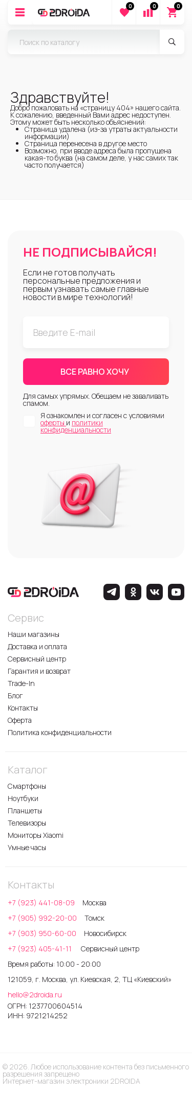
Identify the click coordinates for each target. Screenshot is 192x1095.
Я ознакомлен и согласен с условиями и (102, 423)
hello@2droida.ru (35, 994)
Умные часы (27, 847)
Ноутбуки (23, 798)
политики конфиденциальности (75, 426)
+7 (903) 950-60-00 (42, 933)
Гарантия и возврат (39, 671)
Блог (15, 695)
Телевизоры (27, 823)
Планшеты (25, 810)
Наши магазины (33, 634)
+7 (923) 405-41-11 (40, 948)
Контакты (23, 708)
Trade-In (21, 683)
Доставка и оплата (37, 646)
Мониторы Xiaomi (35, 835)
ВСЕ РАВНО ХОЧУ (94, 371)
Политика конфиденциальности (60, 732)
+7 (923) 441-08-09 (41, 902)
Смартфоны (27, 786)
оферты (53, 422)
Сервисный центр (37, 659)
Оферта (20, 720)
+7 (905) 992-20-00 (42, 918)
